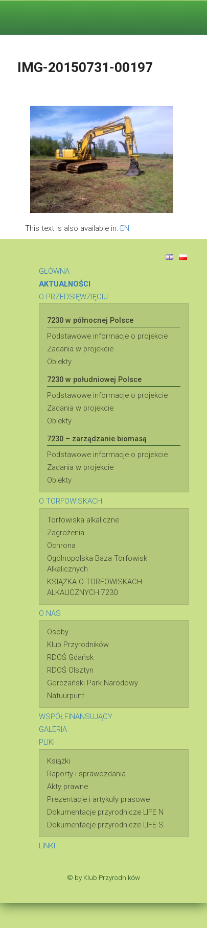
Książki (58, 761)
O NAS (50, 613)
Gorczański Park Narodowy (92, 682)
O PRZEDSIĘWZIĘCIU (73, 296)
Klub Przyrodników (78, 644)
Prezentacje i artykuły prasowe (98, 799)
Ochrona (61, 545)
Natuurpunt (65, 695)
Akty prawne (67, 786)
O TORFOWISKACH (70, 501)
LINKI (47, 845)
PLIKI (47, 742)
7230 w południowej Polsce (94, 379)
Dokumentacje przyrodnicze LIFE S (105, 824)
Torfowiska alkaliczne (83, 520)
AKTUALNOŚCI (64, 284)
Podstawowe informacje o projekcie (107, 336)
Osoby (57, 631)
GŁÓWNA (54, 271)
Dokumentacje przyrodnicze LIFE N (105, 812)
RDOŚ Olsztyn (70, 670)
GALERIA (53, 729)
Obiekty (59, 361)
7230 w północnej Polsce (90, 320)
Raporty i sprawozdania (86, 773)
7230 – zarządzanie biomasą (97, 438)
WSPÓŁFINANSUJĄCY (75, 716)
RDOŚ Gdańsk (70, 657)
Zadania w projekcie (80, 348)
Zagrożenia (65, 532)
